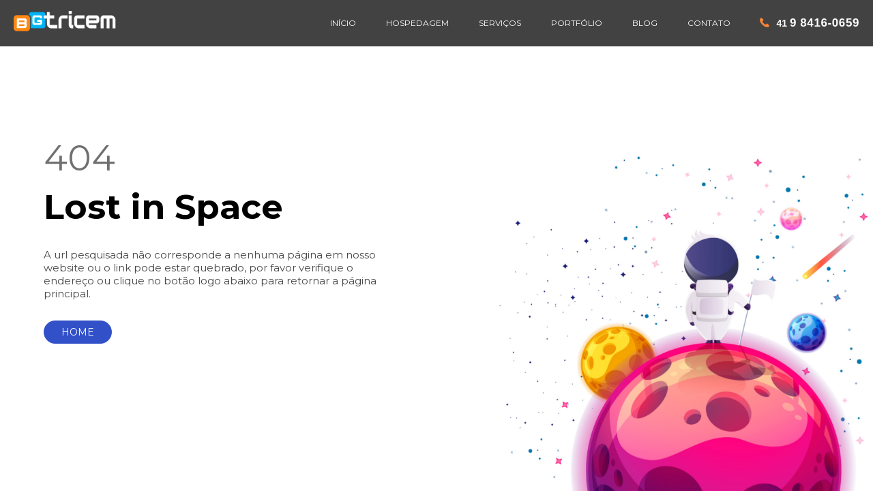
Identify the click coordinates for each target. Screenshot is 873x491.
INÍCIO (343, 23)
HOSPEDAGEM (417, 23)
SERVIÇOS (500, 23)
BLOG (644, 23)
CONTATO (708, 23)
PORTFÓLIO (576, 23)
